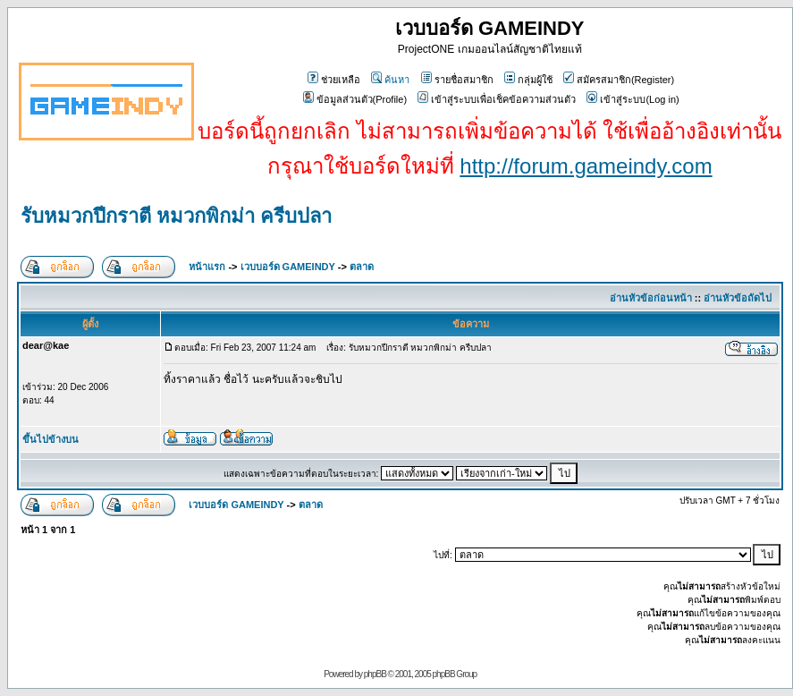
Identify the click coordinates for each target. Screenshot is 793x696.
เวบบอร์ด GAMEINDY (287, 266)
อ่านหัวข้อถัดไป (738, 298)
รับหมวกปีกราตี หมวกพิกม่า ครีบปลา (176, 216)
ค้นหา (390, 79)
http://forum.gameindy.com (586, 166)
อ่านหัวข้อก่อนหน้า (651, 298)
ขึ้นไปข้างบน (50, 439)
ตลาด (362, 266)
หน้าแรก (207, 266)
